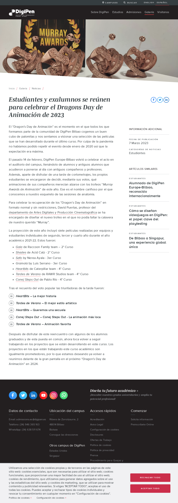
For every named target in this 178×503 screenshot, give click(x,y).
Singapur (54, 455)
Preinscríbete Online (142, 424)
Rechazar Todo (150, 478)
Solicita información (142, 419)
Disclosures (96, 434)
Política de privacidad (102, 450)
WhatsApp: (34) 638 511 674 (24, 429)
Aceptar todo (150, 488)
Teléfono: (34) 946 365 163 (24, 424)
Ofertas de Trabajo (101, 440)
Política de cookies (100, 445)
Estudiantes (137, 153)
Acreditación (97, 419)
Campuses (111, 3)
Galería (23, 88)
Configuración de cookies (104, 429)
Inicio (12, 88)
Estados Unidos (58, 450)
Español (162, 2)
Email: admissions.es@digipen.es (27, 419)
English (149, 2)
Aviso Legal (96, 424)
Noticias (36, 88)
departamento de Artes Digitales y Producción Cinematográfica (53, 212)
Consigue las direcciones (63, 434)
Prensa (94, 455)
